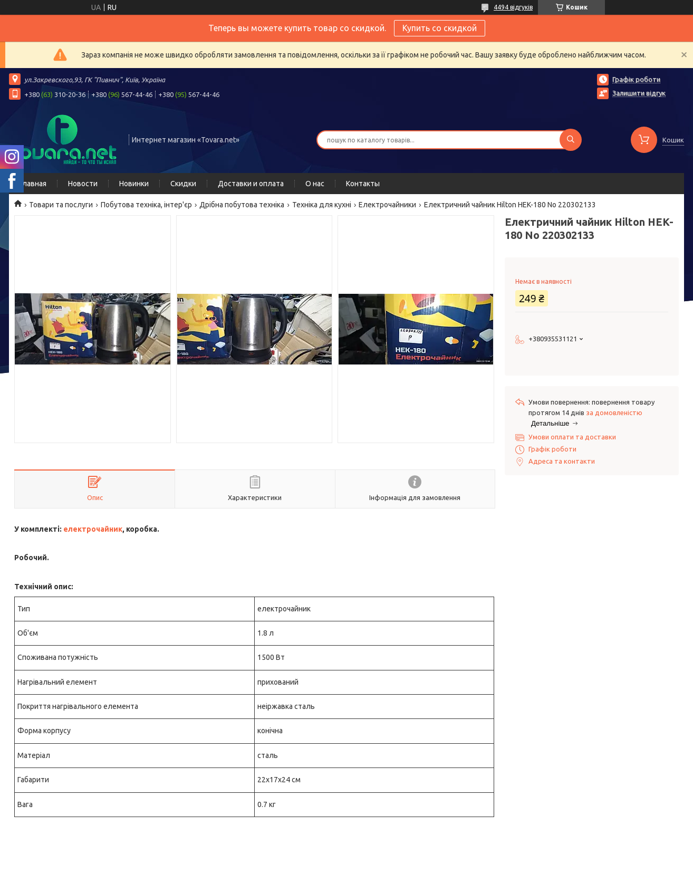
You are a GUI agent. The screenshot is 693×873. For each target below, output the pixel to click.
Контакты (363, 183)
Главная (33, 183)
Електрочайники (387, 204)
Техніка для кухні (321, 204)
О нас (314, 183)
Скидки (183, 183)
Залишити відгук (639, 93)
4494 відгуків (513, 7)
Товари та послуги (61, 204)
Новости (83, 183)
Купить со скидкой (439, 28)
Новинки (134, 183)
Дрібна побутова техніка (241, 204)
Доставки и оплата (251, 183)
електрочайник (92, 529)
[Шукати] (571, 140)
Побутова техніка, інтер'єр (146, 204)
